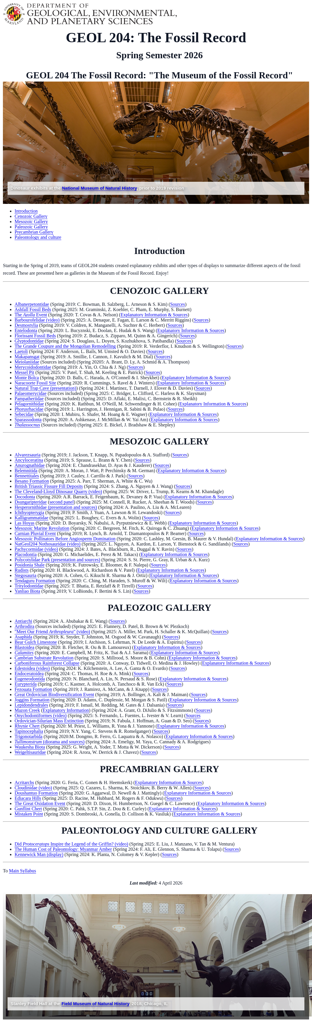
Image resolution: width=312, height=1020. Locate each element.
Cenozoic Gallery (31, 216)
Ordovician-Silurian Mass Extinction (49, 720)
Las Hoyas (24, 522)
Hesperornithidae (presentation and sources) (56, 507)
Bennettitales (27, 475)
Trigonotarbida (28, 736)
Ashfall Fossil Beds (33, 309)
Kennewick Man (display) (39, 854)
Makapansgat (27, 356)
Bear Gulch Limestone (36, 642)
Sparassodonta (28, 419)
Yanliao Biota (27, 591)
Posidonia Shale (30, 564)
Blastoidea (24, 647)
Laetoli (21, 351)
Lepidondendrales (31, 705)
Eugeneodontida (30, 678)
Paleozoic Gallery (31, 226)
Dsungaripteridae (31, 502)
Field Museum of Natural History (95, 1003)
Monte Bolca (27, 377)
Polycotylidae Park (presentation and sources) (57, 559)
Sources (177, 304)
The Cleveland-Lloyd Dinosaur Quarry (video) (58, 491)
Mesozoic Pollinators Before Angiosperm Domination (65, 538)
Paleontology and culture (38, 237)
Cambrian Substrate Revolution (44, 657)
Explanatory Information (66, 710)
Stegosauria (25, 575)
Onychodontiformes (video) (41, 715)
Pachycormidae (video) (36, 549)
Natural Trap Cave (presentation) (45, 388)
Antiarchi (23, 621)
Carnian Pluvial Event (35, 533)
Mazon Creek (27, 710)
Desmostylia (26, 325)
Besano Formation (32, 481)
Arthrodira (24, 626)
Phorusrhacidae (29, 409)
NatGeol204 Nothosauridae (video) (48, 543)
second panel (62, 502)
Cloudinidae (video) (33, 787)
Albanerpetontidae (32, 304)
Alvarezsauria (28, 454)
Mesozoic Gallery (31, 221)
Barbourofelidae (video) (37, 319)
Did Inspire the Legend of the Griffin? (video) (71, 843)
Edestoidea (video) (32, 668)
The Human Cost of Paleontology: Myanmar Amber (63, 849)
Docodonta (25, 496)
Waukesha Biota (30, 746)
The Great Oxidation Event (40, 803)
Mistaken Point (29, 813)
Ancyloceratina (29, 460)
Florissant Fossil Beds (35, 335)
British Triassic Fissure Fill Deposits (49, 486)
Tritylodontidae (29, 585)
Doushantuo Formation (36, 792)
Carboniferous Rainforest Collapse (47, 663)
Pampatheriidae (29, 398)
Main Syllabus (22, 870)
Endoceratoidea (29, 673)
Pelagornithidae (29, 403)
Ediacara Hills (28, 798)
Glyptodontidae (29, 340)
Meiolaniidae (27, 361)
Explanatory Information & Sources (154, 314)
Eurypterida (26, 684)
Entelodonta (26, 330)
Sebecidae (24, 414)
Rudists (22, 570)
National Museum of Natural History (99, 188)
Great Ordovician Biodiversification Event (54, 694)
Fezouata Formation (33, 689)
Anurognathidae (30, 465)
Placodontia (26, 554)
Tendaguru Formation (35, 580)
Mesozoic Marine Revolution (42, 528)
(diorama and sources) (50, 741)
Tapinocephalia (29, 731)
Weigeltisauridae (30, 752)
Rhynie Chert (27, 725)
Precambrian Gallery (34, 232)
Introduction (26, 211)
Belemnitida (26, 470)
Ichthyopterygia (29, 512)
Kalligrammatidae (31, 517)
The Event (31, 314)
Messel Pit (24, 372)
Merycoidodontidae (33, 367)
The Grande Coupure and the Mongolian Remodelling (65, 346)
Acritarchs (24, 782)
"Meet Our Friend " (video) (52, 631)
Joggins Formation (32, 699)
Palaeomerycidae (30, 393)
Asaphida (23, 636)
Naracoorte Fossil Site (35, 382)
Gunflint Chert (28, 808)
